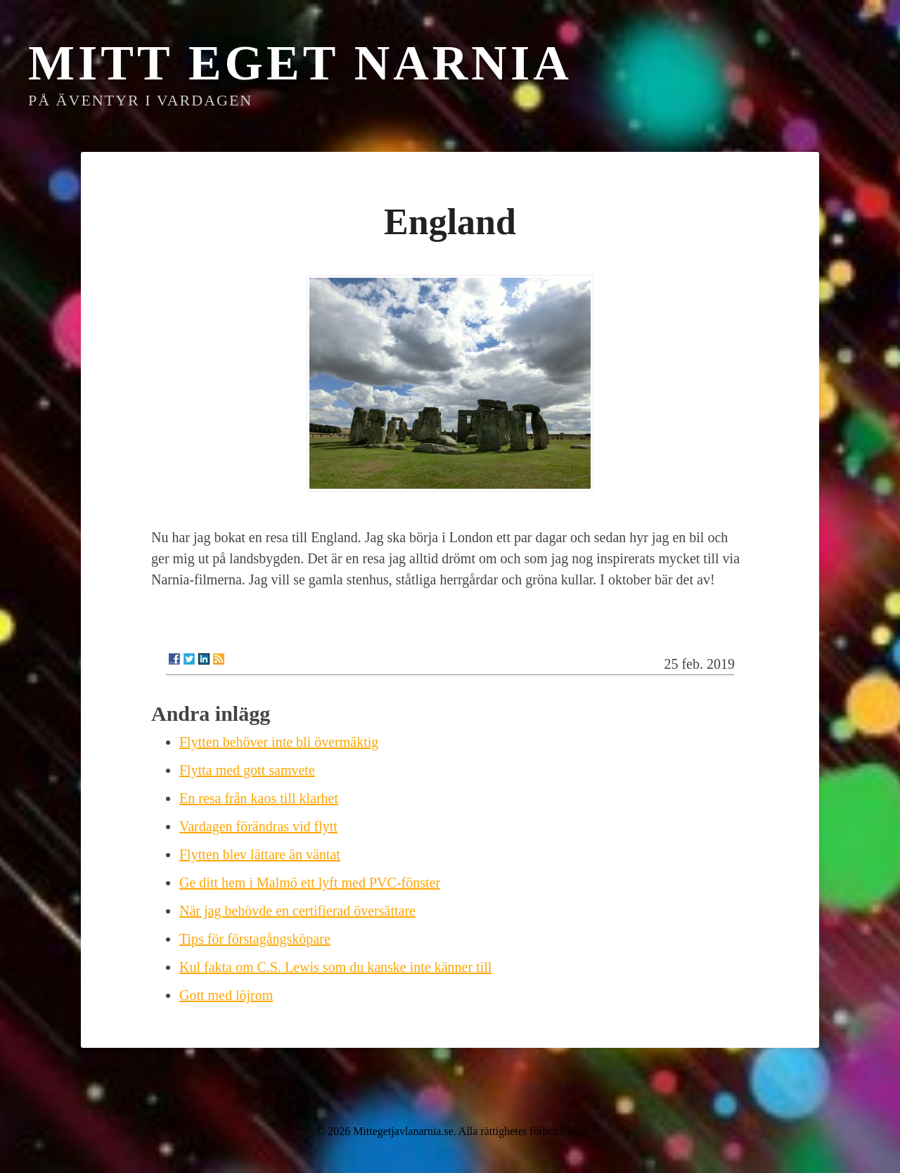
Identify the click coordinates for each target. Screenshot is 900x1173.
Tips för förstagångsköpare (254, 939)
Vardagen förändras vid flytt (258, 826)
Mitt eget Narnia (300, 63)
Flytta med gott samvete (247, 770)
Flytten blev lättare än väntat (259, 854)
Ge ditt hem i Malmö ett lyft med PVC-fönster (309, 882)
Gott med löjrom (226, 995)
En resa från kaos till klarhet (258, 798)
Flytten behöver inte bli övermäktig (278, 742)
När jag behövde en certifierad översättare (297, 910)
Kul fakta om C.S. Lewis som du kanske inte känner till (335, 967)
